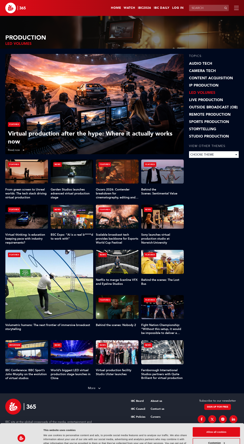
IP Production (204, 85)
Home (116, 8)
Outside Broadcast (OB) (213, 107)
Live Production (206, 99)
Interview (14, 345)
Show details (51, 437)
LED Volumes (202, 92)
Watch (129, 8)
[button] (236, 8)
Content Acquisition (211, 78)
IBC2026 (144, 8)
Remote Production (210, 114)
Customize (216, 423)
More (92, 388)
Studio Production (209, 136)
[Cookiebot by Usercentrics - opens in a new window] (21, 437)
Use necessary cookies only (216, 434)
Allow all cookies (216, 413)
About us (156, 401)
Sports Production (209, 121)
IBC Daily (162, 8)
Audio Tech (200, 63)
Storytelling (202, 129)
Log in (178, 8)
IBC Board (137, 401)
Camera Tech (202, 70)
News (57, 164)
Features (14, 124)
